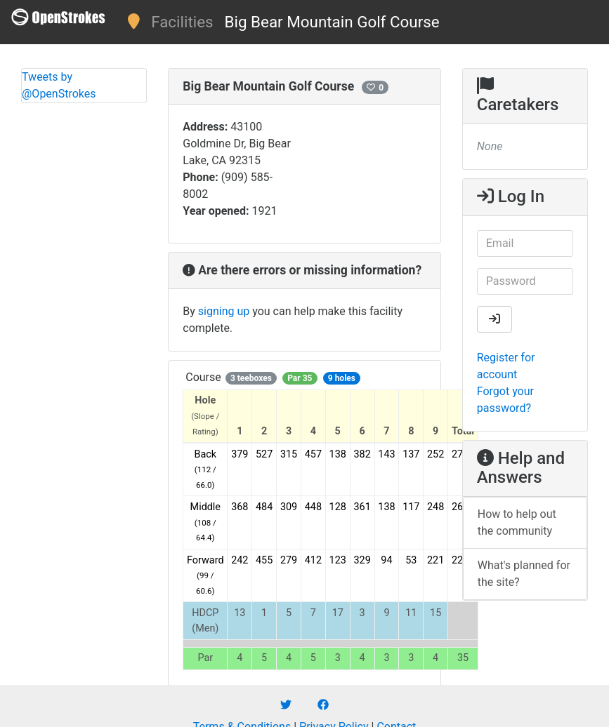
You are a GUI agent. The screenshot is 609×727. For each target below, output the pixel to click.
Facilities (182, 22)
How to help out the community (517, 522)
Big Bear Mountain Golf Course (332, 22)
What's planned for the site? (524, 574)
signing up (223, 311)
